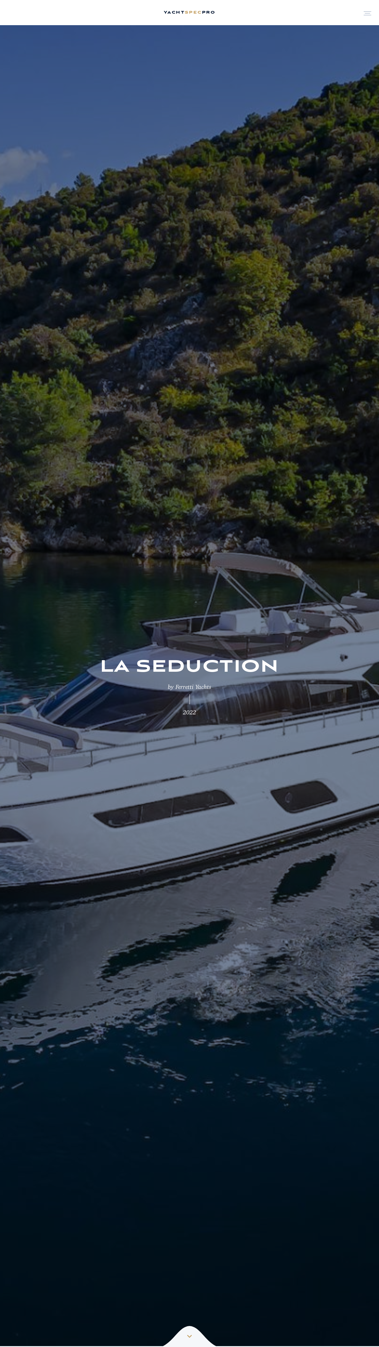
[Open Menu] (367, 12)
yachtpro (189, 12)
